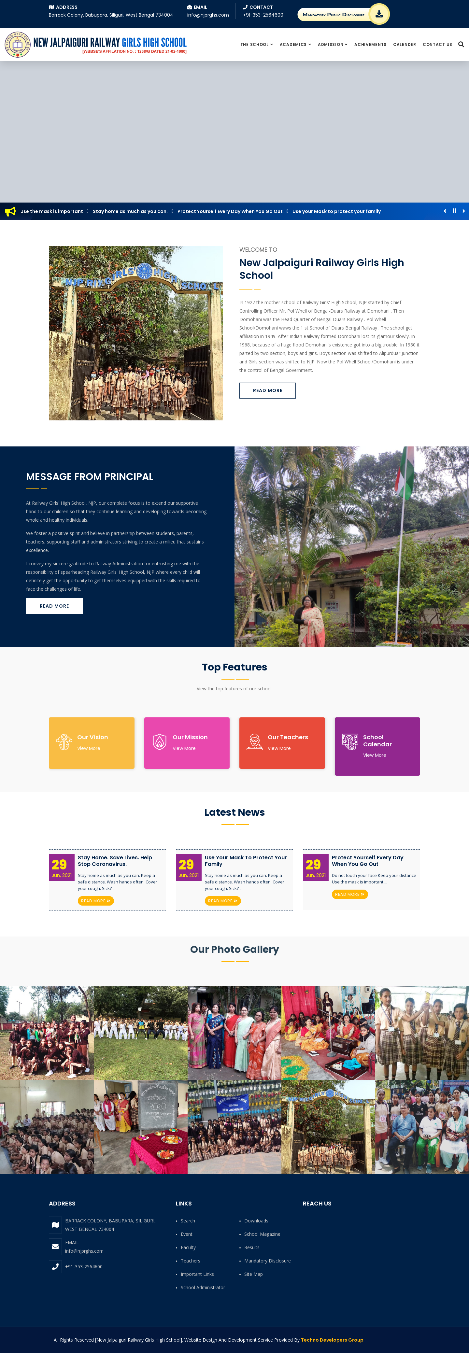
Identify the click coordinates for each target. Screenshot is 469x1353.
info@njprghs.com (84, 1251)
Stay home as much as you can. (132, 211)
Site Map (253, 1274)
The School (254, 44)
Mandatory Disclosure (267, 1261)
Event (186, 1234)
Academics (293, 44)
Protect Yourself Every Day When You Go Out (232, 211)
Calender (404, 44)
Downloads (256, 1221)
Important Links (197, 1274)
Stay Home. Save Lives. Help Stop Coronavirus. (115, 860)
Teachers (190, 1261)
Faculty (188, 1247)
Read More (267, 390)
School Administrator (203, 1287)
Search (188, 1221)
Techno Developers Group (332, 1340)
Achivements (370, 44)
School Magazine (262, 1234)
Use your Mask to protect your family (339, 211)
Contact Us (437, 44)
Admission (330, 44)
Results (252, 1247)
